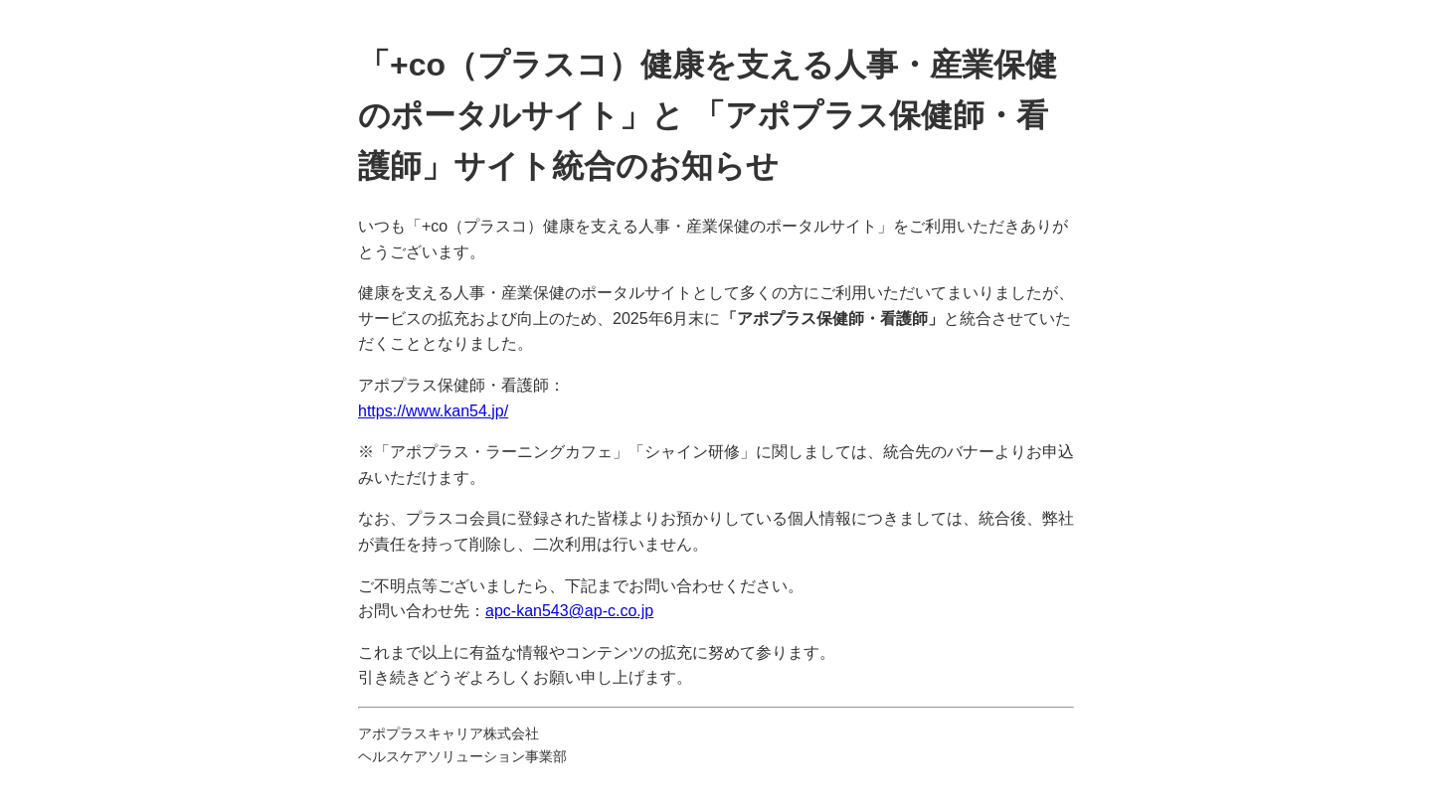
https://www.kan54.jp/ (433, 411)
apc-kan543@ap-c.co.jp (569, 610)
